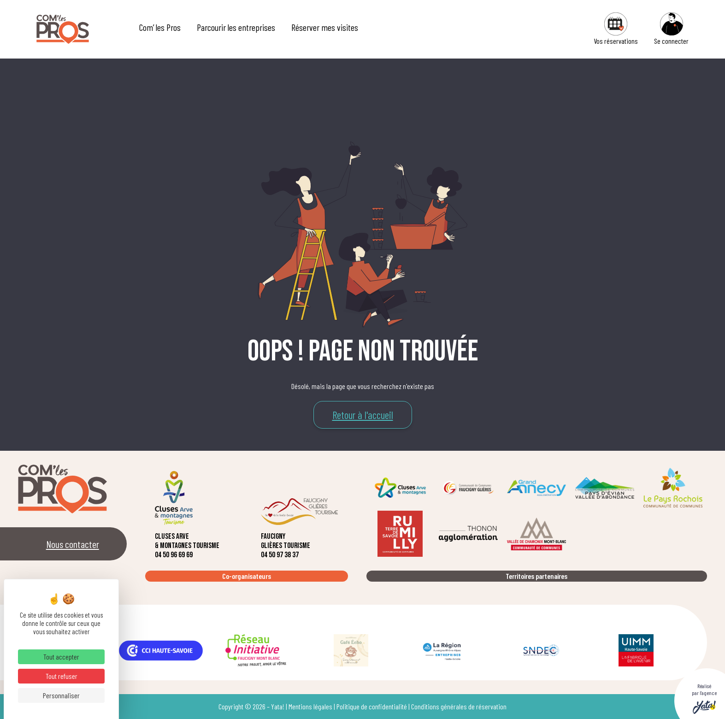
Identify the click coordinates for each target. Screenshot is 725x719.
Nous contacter (72, 544)
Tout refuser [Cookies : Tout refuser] (61, 676)
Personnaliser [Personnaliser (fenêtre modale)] (61, 695)
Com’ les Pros (160, 27)
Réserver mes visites (324, 27)
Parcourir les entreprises (236, 27)
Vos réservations (616, 28)
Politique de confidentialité (371, 706)
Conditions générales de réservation (459, 706)
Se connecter (671, 28)
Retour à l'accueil (362, 414)
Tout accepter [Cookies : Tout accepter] (61, 656)
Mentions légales (310, 706)
